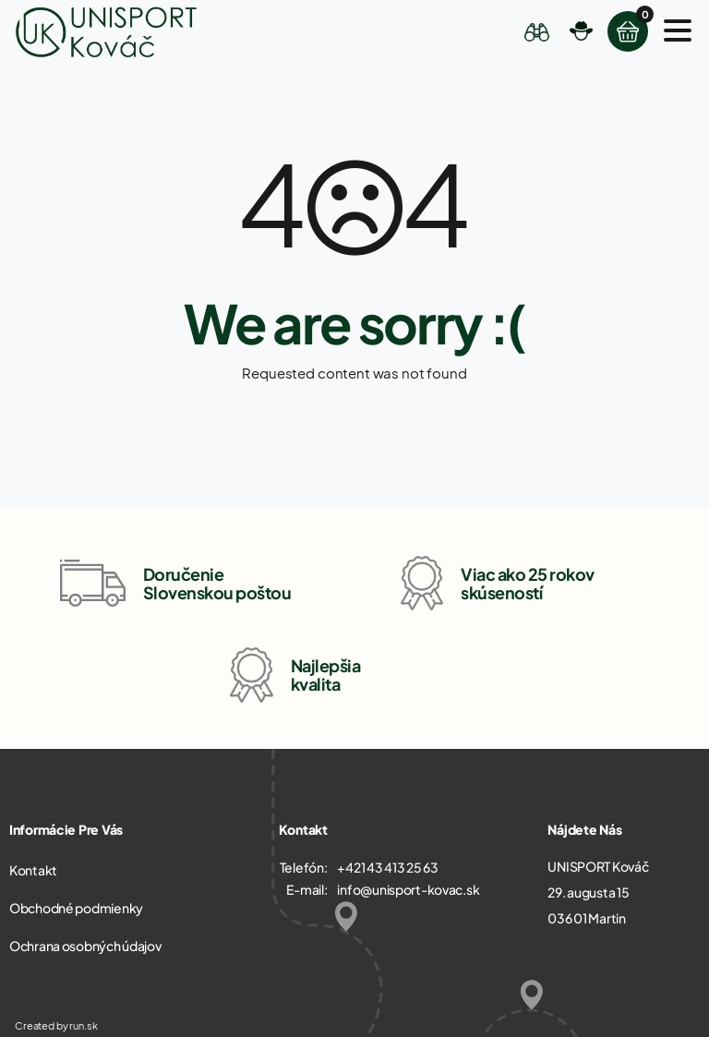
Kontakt (33, 870)
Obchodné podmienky (76, 907)
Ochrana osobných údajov (85, 945)
